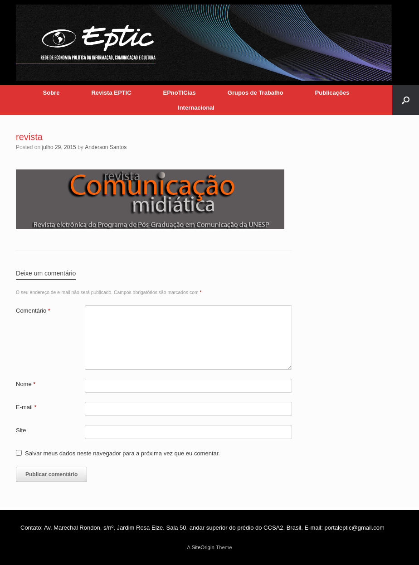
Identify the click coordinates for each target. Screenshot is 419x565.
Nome (25, 384)
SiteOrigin (202, 547)
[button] (405, 100)
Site (21, 430)
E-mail (26, 407)
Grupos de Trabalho (255, 92)
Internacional (196, 107)
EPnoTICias (179, 92)
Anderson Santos (106, 147)
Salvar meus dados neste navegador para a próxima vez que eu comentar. (122, 453)
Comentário (33, 310)
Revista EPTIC (111, 92)
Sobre (51, 92)
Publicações (332, 92)
